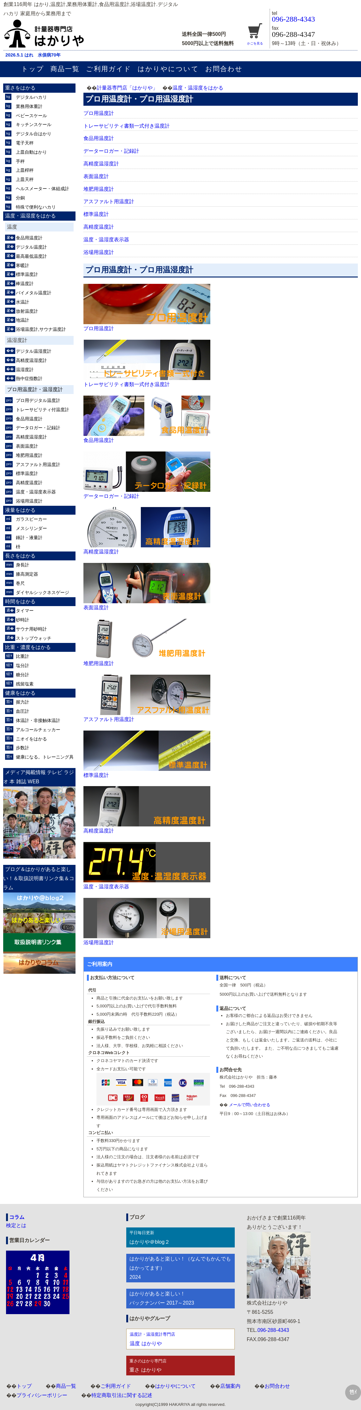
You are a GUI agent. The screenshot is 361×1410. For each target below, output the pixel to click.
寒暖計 (22, 265)
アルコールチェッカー (38, 729)
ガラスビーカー (31, 519)
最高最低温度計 (31, 256)
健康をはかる (20, 693)
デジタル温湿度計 (33, 351)
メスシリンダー (31, 528)
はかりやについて (168, 68)
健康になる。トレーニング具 (45, 756)
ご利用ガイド (108, 68)
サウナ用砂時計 (31, 628)
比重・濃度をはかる (28, 647)
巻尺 (20, 583)
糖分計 (22, 674)
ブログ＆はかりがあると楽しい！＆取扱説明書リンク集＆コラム (38, 878)
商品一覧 (65, 68)
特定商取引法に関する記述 (121, 1395)
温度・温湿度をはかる (198, 87)
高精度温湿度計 (101, 163)
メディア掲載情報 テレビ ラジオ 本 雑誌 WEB (38, 777)
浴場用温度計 (98, 252)
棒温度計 (25, 283)
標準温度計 (96, 214)
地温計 (22, 320)
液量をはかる (20, 510)
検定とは (16, 1225)
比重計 (22, 656)
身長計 (22, 564)
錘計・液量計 (29, 537)
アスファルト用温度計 (108, 201)
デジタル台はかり (33, 133)
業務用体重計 (29, 106)
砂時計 (22, 619)
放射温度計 (27, 311)
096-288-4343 (293, 19)
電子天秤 (25, 142)
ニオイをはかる (31, 738)
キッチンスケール (33, 124)
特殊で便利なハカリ (36, 207)
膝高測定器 (27, 574)
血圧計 (22, 711)
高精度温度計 (98, 227)
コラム (16, 1217)
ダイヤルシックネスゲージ (42, 592)
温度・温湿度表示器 (106, 239)
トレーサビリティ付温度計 (42, 409)
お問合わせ (224, 68)
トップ (32, 68)
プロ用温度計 (98, 113)
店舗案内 (230, 1386)
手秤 (20, 161)
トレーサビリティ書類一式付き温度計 (126, 126)
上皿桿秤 (25, 170)
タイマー (25, 610)
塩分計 (22, 665)
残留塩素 (25, 683)
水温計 (22, 301)
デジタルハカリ (31, 97)
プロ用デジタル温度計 (38, 400)
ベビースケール (31, 115)
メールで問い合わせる (249, 1104)
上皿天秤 (25, 179)
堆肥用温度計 (98, 189)
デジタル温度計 (31, 247)
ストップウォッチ (33, 638)
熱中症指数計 (29, 378)
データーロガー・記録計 (111, 151)
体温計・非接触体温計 (38, 720)
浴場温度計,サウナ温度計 (41, 329)
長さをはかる (20, 555)
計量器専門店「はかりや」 (127, 87)
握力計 (22, 702)
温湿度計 (25, 369)
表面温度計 (96, 176)
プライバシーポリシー (41, 1395)
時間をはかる (20, 601)
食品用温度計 (98, 138)
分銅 (20, 197)
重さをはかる (20, 87)
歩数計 (22, 747)
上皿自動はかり (31, 152)
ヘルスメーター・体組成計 (42, 188)
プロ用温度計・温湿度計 (35, 389)
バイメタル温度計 (33, 292)
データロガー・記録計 (38, 427)
